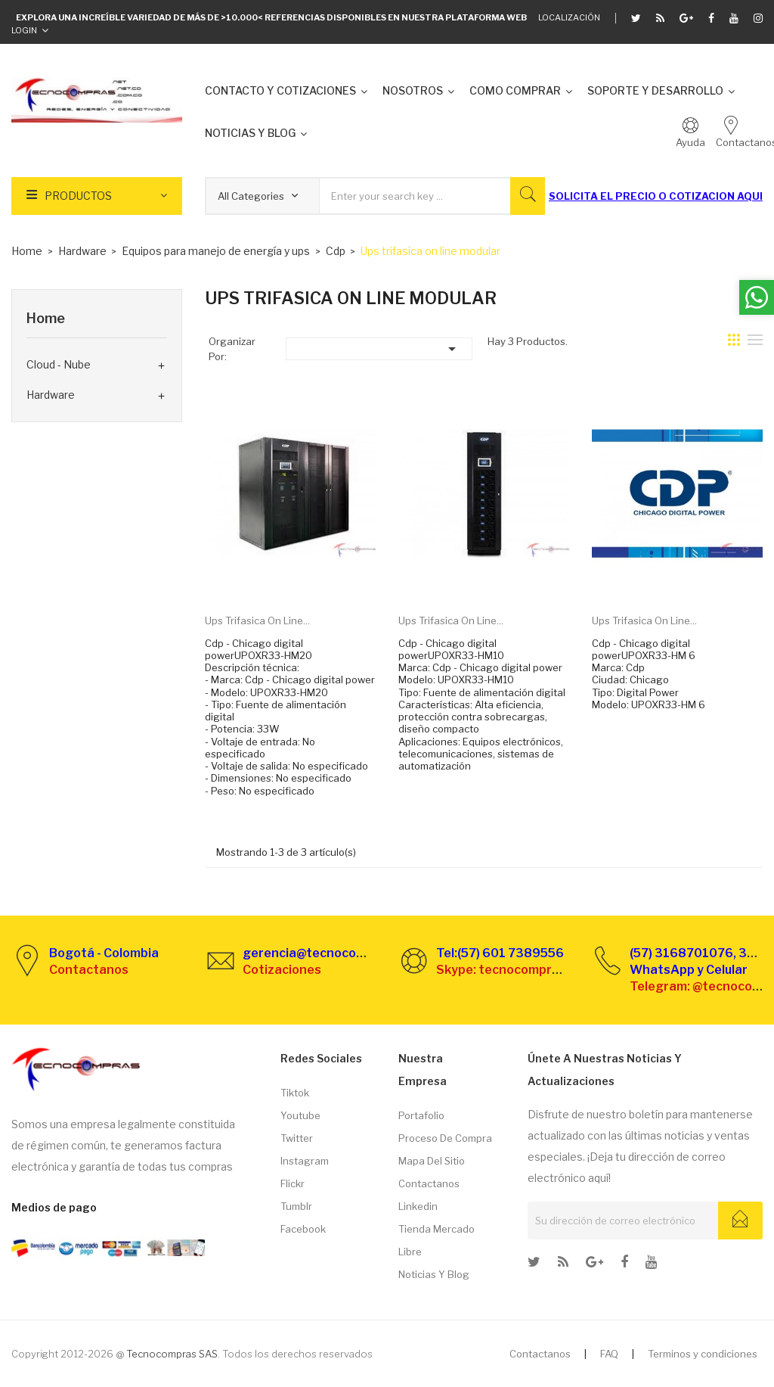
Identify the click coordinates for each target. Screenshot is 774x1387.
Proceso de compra (445, 1138)
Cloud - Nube (58, 364)
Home (45, 318)
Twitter (296, 1138)
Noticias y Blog (433, 1274)
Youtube (300, 1115)
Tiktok (294, 1093)
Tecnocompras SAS (172, 1354)
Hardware (50, 394)
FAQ (609, 1354)
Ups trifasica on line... (257, 620)
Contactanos (429, 1183)
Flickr (292, 1183)
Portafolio (421, 1115)
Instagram (304, 1161)
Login (24, 30)
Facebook (303, 1229)
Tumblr (296, 1206)
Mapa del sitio (431, 1161)
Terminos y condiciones (702, 1354)
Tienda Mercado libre (436, 1240)
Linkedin (418, 1206)
